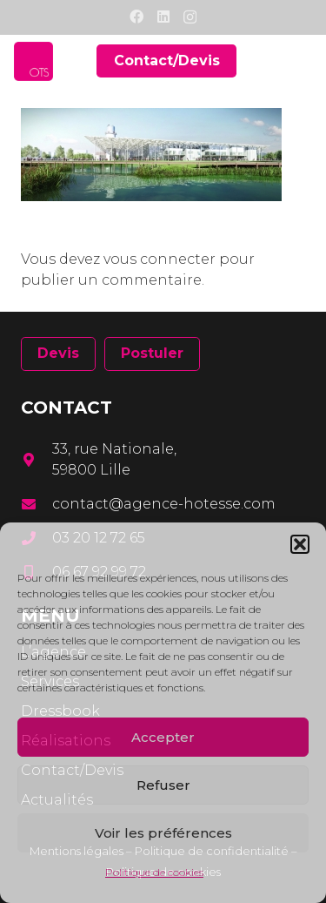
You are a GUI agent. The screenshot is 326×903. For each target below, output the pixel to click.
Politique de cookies (154, 872)
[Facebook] (136, 17)
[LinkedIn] (163, 17)
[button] (300, 544)
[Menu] (301, 61)
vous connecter (159, 259)
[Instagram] (189, 17)
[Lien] (33, 61)
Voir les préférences (163, 833)
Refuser (163, 785)
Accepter (163, 737)
